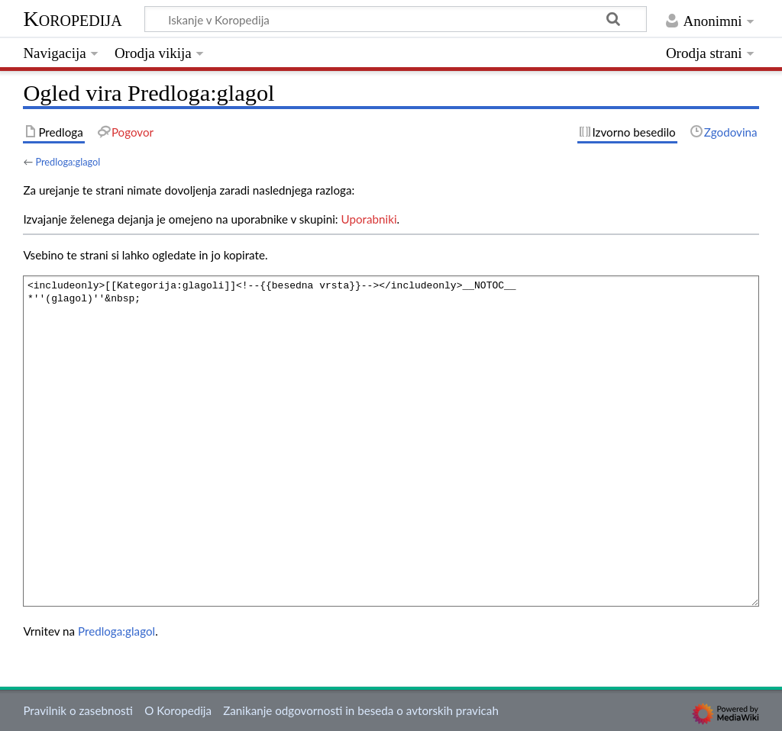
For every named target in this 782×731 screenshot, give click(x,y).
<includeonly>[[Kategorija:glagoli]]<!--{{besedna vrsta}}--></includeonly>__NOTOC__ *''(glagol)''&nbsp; (390, 440)
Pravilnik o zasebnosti (78, 710)
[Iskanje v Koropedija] (395, 19)
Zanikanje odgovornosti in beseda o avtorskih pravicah (361, 710)
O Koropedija (178, 710)
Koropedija (72, 19)
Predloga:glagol (67, 162)
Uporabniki (369, 219)
